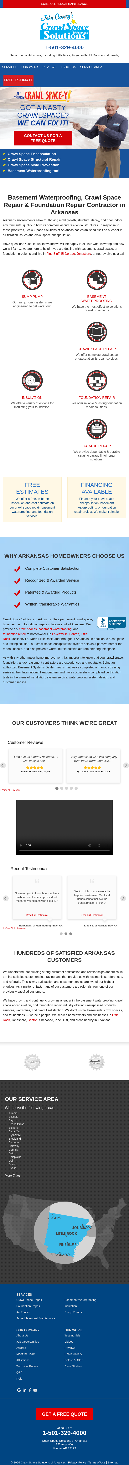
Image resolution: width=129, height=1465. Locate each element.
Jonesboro (84, 248)
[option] (36, 760)
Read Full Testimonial (37, 909)
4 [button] (70, 782)
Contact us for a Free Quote (43, 133)
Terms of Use (96, 1457)
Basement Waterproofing (80, 1294)
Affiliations (22, 1354)
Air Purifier (23, 1306)
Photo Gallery (73, 1348)
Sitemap (113, 1457)
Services (10, 67)
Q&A (19, 1367)
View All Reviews (10, 784)
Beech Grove (16, 1118)
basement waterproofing (55, 624)
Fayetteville (60, 628)
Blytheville (15, 1129)
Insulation (70, 1300)
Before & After (73, 1354)
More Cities (12, 1170)
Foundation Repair (28, 1300)
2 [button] (61, 782)
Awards (21, 1342)
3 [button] (65, 782)
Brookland (15, 1133)
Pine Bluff (52, 248)
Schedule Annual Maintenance (64, 3)
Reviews (49, 67)
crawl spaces (28, 624)
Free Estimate (13, 77)
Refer (19, 1373)
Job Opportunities (27, 1336)
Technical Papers (27, 1360)
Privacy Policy (77, 1457)
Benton (74, 628)
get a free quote (64, 1408)
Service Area (91, 67)
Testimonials (72, 1330)
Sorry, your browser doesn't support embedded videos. (64, 822)
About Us (68, 67)
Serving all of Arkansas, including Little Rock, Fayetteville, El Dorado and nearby (64, 55)
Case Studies (73, 1360)
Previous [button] (3, 757)
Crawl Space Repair (29, 1294)
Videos (68, 1336)
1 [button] (56, 782)
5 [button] (75, 782)
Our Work (30, 67)
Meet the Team (25, 1348)
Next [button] (126, 757)
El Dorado (68, 248)
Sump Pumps (73, 1306)
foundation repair (14, 628)
